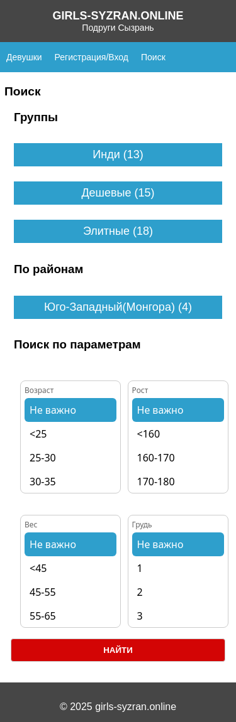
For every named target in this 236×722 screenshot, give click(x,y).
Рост (140, 390)
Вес (31, 524)
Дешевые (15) (117, 192)
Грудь (142, 524)
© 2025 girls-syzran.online (118, 706)
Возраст (39, 390)
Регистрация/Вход (91, 57)
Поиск (153, 57)
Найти (118, 650)
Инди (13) (118, 154)
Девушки (24, 57)
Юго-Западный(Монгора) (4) (118, 307)
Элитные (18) (118, 231)
